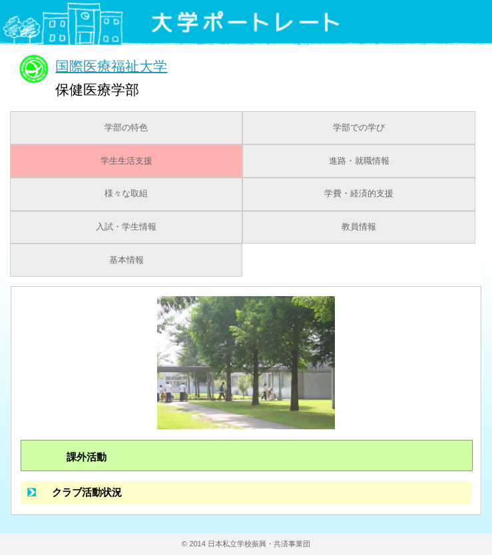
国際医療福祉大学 (111, 65)
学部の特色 (126, 127)
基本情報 (126, 260)
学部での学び (359, 127)
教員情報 (359, 227)
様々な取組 (126, 193)
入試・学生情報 (126, 227)
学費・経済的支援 (358, 193)
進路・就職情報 (359, 161)
